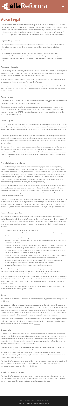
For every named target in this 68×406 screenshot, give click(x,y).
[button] (62, 6)
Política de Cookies (44, 404)
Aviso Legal (22, 404)
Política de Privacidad (32, 404)
